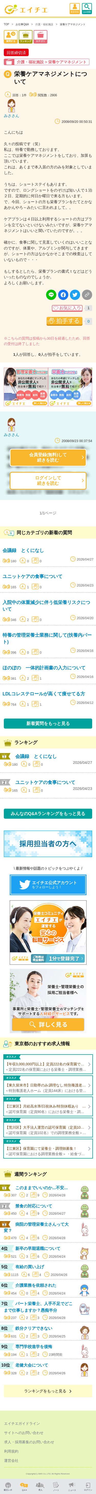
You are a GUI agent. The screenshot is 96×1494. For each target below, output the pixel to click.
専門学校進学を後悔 (33, 1346)
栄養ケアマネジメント (73, 24)
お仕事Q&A (22, 24)
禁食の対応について (33, 1206)
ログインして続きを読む (48, 481)
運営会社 (11, 1460)
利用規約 (11, 1451)
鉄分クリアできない (33, 1328)
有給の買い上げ (29, 1267)
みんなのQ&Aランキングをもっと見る (48, 813)
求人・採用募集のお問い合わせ (29, 1442)
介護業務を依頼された (35, 1285)
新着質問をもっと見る (48, 723)
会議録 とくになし (23, 550)
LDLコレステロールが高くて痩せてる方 (44, 693)
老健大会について (31, 1365)
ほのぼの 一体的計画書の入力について (44, 667)
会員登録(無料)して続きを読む (48, 457)
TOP (6, 24)
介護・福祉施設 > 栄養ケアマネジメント (52, 62)
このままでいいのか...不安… (41, 1188)
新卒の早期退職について (37, 1248)
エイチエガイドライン (22, 1423)
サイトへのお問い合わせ (24, 1433)
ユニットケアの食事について (32, 576)
